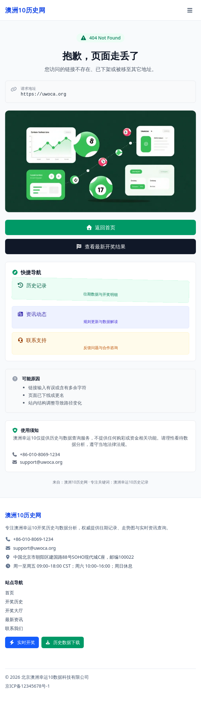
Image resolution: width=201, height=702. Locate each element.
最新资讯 (14, 619)
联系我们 (14, 628)
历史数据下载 (62, 642)
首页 (9, 593)
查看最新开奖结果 (101, 246)
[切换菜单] (190, 10)
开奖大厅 (14, 610)
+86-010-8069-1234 (40, 454)
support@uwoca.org (41, 462)
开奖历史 (14, 601)
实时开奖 (22, 642)
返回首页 (100, 227)
